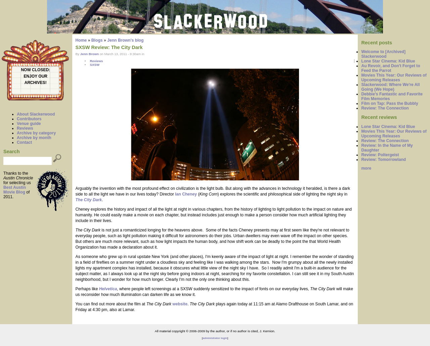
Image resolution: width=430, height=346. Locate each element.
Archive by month (34, 137)
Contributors (29, 119)
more (366, 168)
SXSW (94, 65)
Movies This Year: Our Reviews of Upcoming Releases (393, 77)
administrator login (215, 338)
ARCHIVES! (36, 82)
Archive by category (36, 133)
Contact (24, 142)
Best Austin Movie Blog (14, 189)
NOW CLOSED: (35, 70)
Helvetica (108, 289)
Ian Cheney (186, 194)
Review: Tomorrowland (383, 159)
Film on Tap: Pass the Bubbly (389, 103)
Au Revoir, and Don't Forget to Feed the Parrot (390, 68)
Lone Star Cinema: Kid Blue (388, 61)
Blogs (97, 40)
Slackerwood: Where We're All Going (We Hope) (390, 87)
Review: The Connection (384, 108)
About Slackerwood (36, 114)
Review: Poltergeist (380, 155)
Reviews (25, 128)
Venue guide (29, 123)
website (179, 304)
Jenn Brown (89, 54)
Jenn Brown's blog (125, 40)
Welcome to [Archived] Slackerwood (383, 54)
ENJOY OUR (35, 76)
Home (81, 40)
